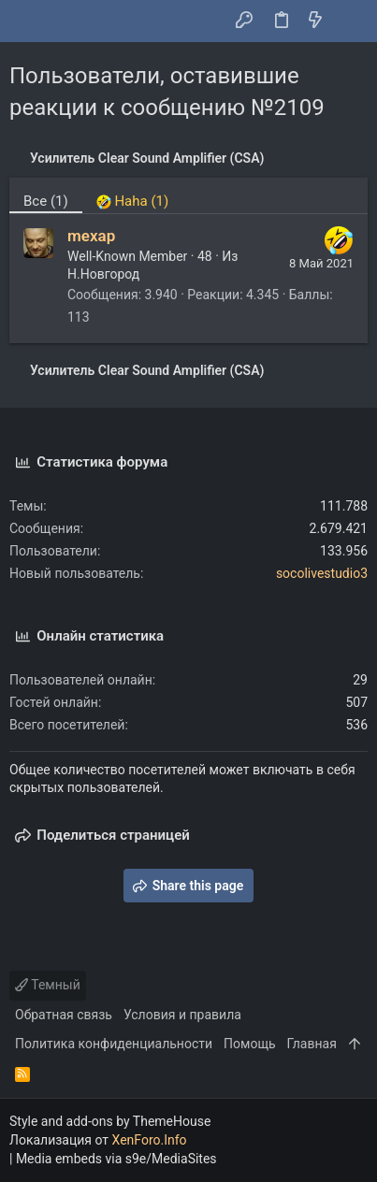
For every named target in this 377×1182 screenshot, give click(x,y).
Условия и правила (182, 1014)
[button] (28, 21)
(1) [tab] (45, 201)
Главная (312, 1043)
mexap (91, 235)
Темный (47, 984)
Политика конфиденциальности (113, 1043)
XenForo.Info (149, 1139)
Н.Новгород (103, 274)
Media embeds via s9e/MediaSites (116, 1158)
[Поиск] (349, 21)
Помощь (250, 1043)
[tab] (132, 195)
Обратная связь (63, 1014)
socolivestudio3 (322, 573)
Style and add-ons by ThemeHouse (109, 1121)
